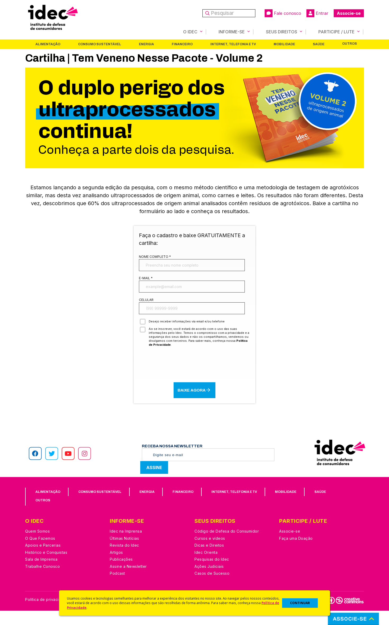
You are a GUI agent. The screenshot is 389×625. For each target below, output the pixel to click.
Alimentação (47, 44)
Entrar (317, 13)
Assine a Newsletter (128, 580)
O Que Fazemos (40, 552)
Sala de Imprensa (41, 573)
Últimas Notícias (124, 552)
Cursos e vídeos (210, 552)
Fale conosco (283, 13)
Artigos (116, 566)
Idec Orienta (206, 566)
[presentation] (194, 378)
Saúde (318, 44)
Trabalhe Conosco (42, 580)
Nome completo (155, 258)
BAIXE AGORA (194, 404)
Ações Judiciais (209, 580)
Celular (146, 310)
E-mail (146, 284)
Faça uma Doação (296, 552)
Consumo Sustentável (99, 44)
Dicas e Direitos (209, 559)
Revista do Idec (124, 559)
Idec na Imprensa (126, 545)
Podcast (117, 587)
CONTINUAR (300, 603)
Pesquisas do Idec (212, 573)
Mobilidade (284, 44)
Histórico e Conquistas (46, 566)
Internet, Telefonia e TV (233, 44)
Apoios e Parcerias (43, 559)
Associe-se (349, 13)
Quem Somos (37, 545)
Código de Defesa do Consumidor (227, 545)
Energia (146, 44)
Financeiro (182, 44)
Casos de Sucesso (212, 587)
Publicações (121, 573)
